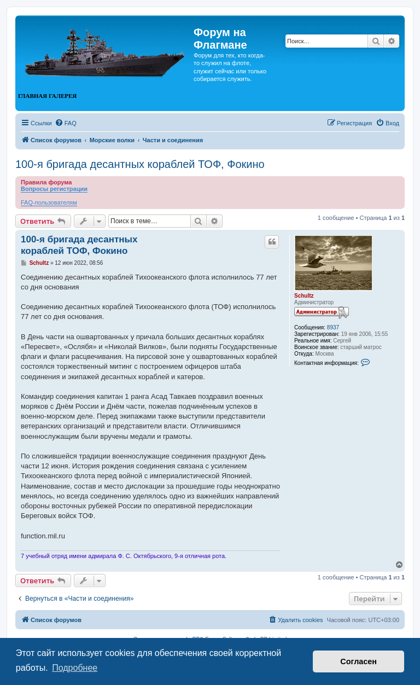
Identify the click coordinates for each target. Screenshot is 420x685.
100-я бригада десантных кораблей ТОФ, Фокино (140, 164)
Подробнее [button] (74, 667)
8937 (333, 327)
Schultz (304, 296)
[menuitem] (66, 123)
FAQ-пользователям (49, 202)
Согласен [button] (358, 661)
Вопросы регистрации (54, 188)
